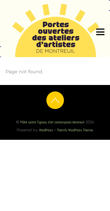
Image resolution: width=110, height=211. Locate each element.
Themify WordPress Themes (75, 130)
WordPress (46, 130)
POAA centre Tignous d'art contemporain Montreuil (52, 122)
